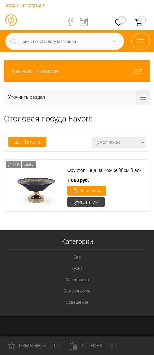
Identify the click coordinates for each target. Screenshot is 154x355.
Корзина (93, 345)
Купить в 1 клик (86, 202)
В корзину (87, 190)
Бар (77, 257)
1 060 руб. (78, 180)
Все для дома (77, 290)
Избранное (34, 345)
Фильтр (27, 142)
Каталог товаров (77, 71)
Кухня (77, 268)
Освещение (77, 302)
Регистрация (32, 5)
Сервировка (77, 279)
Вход (10, 5)
